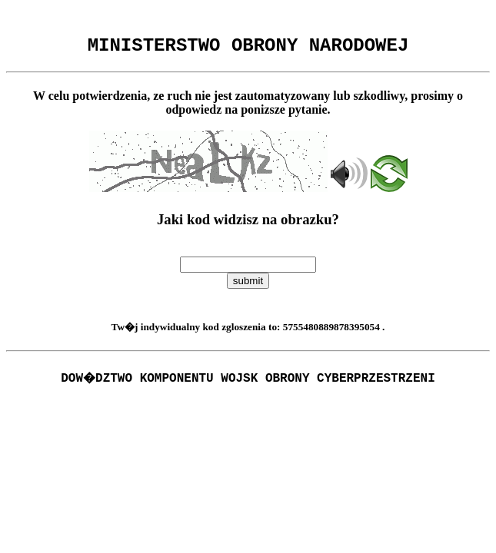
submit (248, 285)
